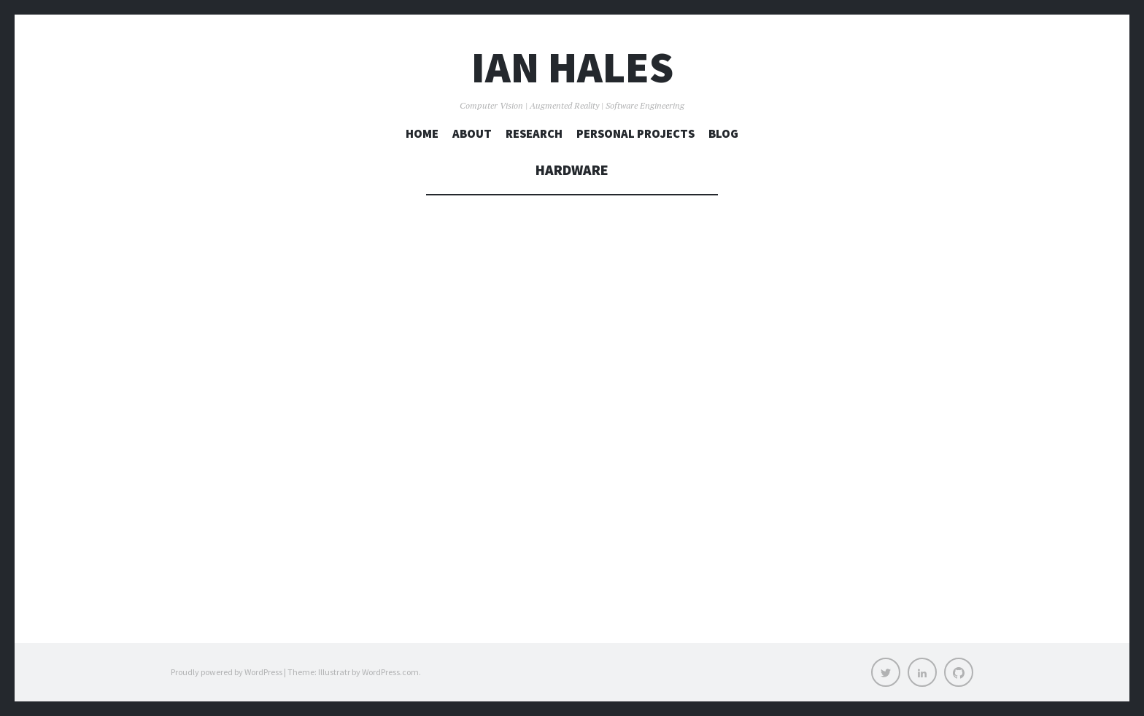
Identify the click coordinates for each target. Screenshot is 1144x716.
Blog (723, 133)
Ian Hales (572, 67)
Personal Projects (635, 133)
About (472, 133)
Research (534, 133)
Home (422, 133)
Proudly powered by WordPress (226, 671)
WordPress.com (390, 671)
